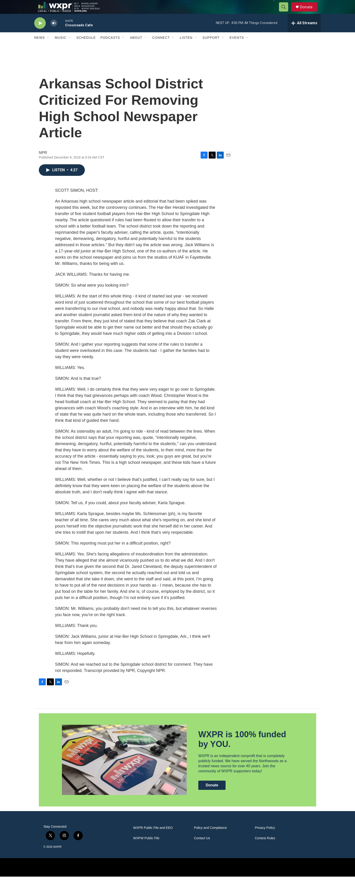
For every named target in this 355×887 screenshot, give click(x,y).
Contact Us (202, 848)
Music (60, 48)
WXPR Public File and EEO (153, 838)
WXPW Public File (146, 848)
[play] (40, 33)
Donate (309, 12)
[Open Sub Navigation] (48, 48)
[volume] (54, 33)
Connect (161, 48)
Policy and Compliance (210, 838)
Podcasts (110, 48)
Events (237, 48)
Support (211, 48)
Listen (186, 48)
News (39, 48)
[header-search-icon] (285, 12)
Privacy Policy (265, 838)
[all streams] (304, 33)
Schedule (86, 48)
